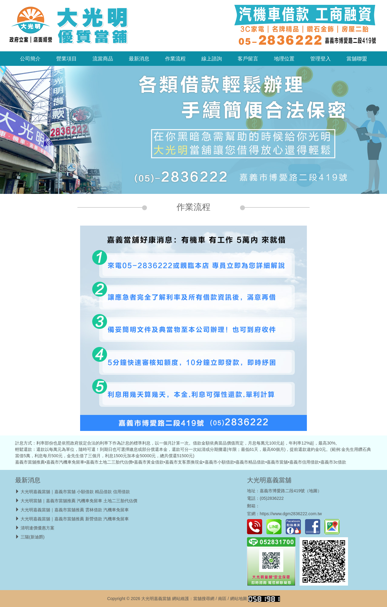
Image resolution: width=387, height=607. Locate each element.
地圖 (313, 490)
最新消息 (139, 59)
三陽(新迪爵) (32, 537)
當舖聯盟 (356, 59)
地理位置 (284, 59)
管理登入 (320, 59)
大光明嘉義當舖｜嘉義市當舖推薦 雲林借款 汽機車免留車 (75, 509)
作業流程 (175, 59)
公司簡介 (30, 59)
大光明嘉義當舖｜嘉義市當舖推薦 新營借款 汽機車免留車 (75, 518)
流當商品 (103, 59)
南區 (222, 598)
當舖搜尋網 (203, 598)
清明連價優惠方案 (37, 527)
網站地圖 (238, 598)
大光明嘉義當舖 (269, 480)
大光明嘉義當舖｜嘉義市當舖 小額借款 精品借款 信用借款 (75, 491)
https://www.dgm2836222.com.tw (291, 513)
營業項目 (66, 59)
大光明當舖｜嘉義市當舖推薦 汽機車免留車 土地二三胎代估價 (79, 500)
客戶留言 (248, 59)
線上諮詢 (211, 59)
